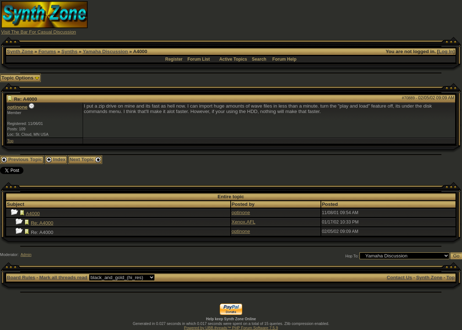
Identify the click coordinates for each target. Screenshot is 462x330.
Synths (69, 51)
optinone (17, 107)
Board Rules (21, 277)
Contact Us (399, 277)
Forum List (198, 59)
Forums (47, 51)
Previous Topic (21, 159)
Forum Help (285, 59)
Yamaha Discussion (105, 51)
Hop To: (352, 256)
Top (10, 141)
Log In (446, 51)
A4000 (33, 213)
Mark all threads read (63, 277)
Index (56, 159)
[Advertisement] (329, 17)
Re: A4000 (42, 223)
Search (259, 59)
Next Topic (85, 159)
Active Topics (233, 59)
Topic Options (20, 78)
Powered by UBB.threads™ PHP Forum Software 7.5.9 (231, 328)
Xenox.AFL (244, 222)
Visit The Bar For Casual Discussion (38, 32)
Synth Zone (20, 51)
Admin (26, 254)
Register (174, 59)
